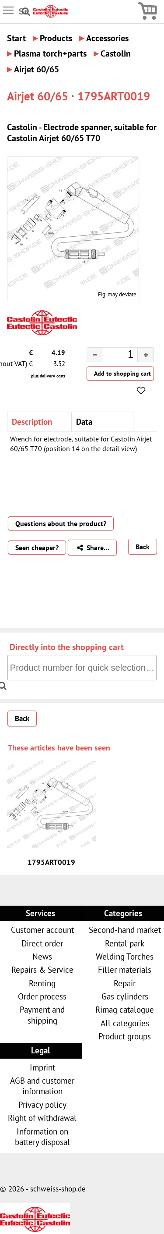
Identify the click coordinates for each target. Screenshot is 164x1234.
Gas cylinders (124, 996)
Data (84, 421)
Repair (125, 983)
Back (143, 546)
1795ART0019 (51, 862)
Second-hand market (125, 929)
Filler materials (124, 969)
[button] (145, 355)
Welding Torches (125, 956)
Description (32, 421)
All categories (125, 1022)
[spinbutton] (113, 355)
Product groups (124, 1036)
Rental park (124, 943)
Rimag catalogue (124, 1009)
